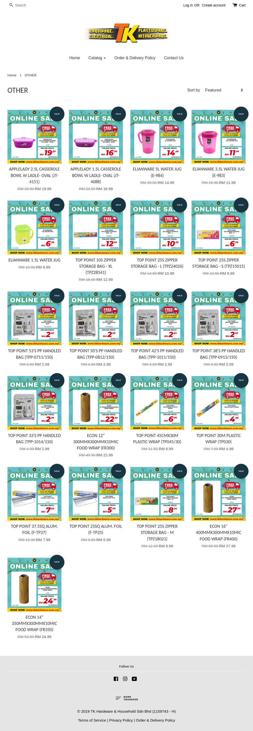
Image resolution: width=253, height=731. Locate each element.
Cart (242, 5)
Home (74, 58)
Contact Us (174, 58)
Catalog (97, 58)
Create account (213, 5)
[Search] (22, 5)
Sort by (193, 90)
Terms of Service (92, 720)
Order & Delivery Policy (134, 58)
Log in (188, 5)
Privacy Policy (121, 720)
